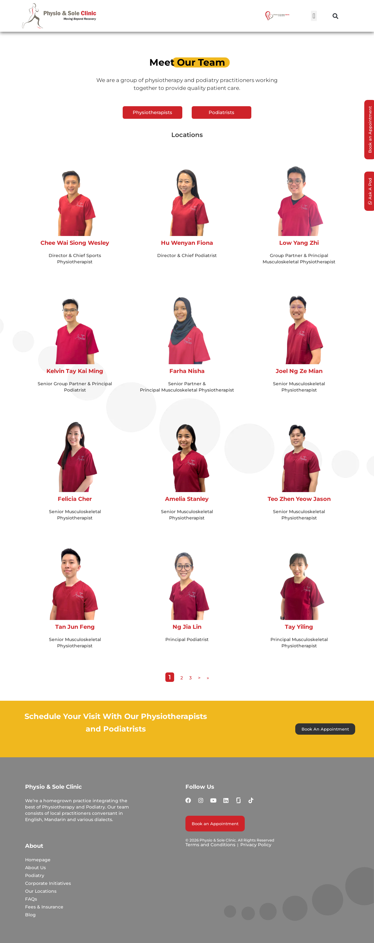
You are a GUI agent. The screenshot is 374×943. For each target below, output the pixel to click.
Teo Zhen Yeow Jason (299, 499)
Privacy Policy (255, 844)
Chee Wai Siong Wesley (74, 242)
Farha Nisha (187, 371)
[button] (314, 16)
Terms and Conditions (210, 844)
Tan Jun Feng (75, 626)
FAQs (31, 899)
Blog (30, 915)
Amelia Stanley (187, 499)
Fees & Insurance (44, 907)
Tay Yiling (299, 626)
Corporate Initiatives (48, 883)
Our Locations (40, 891)
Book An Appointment (325, 729)
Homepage (38, 860)
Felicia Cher (75, 499)
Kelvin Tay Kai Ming (74, 371)
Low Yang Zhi (299, 242)
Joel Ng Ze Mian (299, 371)
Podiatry (34, 875)
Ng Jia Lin (187, 626)
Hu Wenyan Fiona (187, 242)
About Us (35, 867)
